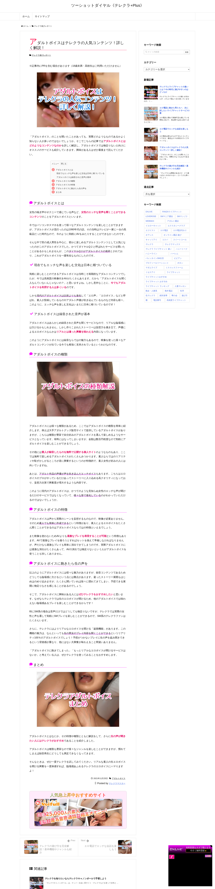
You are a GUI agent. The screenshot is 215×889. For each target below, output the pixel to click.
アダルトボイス (118, 778)
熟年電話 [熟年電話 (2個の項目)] (168, 291)
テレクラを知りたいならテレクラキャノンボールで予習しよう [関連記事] (75, 878)
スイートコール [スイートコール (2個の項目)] (180, 240)
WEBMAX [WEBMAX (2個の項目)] (150, 221)
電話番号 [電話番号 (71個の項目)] (157, 300)
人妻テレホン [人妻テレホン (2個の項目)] (180, 286)
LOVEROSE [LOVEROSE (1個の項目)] (151, 216)
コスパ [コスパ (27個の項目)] (165, 240)
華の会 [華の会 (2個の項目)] (174, 295)
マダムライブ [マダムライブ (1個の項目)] (151, 267)
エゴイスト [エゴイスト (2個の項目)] (150, 230)
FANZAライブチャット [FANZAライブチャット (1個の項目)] (172, 212)
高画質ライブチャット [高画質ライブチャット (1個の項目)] (176, 300)
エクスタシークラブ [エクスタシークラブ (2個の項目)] (176, 226)
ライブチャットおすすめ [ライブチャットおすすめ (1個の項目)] (156, 277)
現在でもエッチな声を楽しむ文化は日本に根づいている (80, 173)
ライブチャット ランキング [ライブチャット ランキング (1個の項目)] (157, 286)
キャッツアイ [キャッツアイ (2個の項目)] (151, 240)
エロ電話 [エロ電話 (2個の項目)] (164, 230)
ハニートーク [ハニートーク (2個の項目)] (181, 249)
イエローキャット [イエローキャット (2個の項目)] (153, 226)
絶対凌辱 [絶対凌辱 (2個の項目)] (163, 295)
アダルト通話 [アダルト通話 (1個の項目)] (173, 221)
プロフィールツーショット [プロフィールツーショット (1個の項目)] (157, 263)
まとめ (59, 192)
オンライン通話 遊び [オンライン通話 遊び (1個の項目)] (172, 235)
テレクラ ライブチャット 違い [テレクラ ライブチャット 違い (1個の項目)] (159, 249)
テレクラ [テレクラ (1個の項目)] (149, 244)
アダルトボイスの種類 (65, 181)
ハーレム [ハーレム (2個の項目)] (174, 253)
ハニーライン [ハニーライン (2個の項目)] (151, 253)
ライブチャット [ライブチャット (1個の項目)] (173, 272)
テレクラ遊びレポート (43, 26)
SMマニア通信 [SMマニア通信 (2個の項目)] (166, 216)
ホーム (26, 26)
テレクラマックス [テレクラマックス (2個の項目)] (172, 244)
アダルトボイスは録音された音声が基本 (73, 177)
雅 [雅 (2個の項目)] (147, 300)
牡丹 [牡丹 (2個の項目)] (182, 291)
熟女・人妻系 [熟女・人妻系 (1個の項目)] (151, 291)
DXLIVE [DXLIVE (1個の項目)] (149, 212)
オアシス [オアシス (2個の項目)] (149, 235)
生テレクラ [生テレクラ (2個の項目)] (150, 295)
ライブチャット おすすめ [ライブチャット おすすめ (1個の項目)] (156, 281)
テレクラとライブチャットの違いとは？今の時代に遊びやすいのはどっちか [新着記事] (173, 89)
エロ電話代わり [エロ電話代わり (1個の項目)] (180, 230)
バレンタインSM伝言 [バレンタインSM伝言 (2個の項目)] (155, 258)
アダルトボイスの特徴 (65, 185)
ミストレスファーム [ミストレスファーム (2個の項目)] (174, 267)
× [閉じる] (212, 845)
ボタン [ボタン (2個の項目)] (180, 263)
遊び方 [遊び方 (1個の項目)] (184, 295)
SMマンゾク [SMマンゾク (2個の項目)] (182, 216)
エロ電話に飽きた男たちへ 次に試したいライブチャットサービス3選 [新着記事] (174, 110)
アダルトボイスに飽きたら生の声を (71, 188)
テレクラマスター (117, 783)
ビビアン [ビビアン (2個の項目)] (178, 258)
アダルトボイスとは (64, 170)
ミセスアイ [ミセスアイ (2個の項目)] (150, 272)
